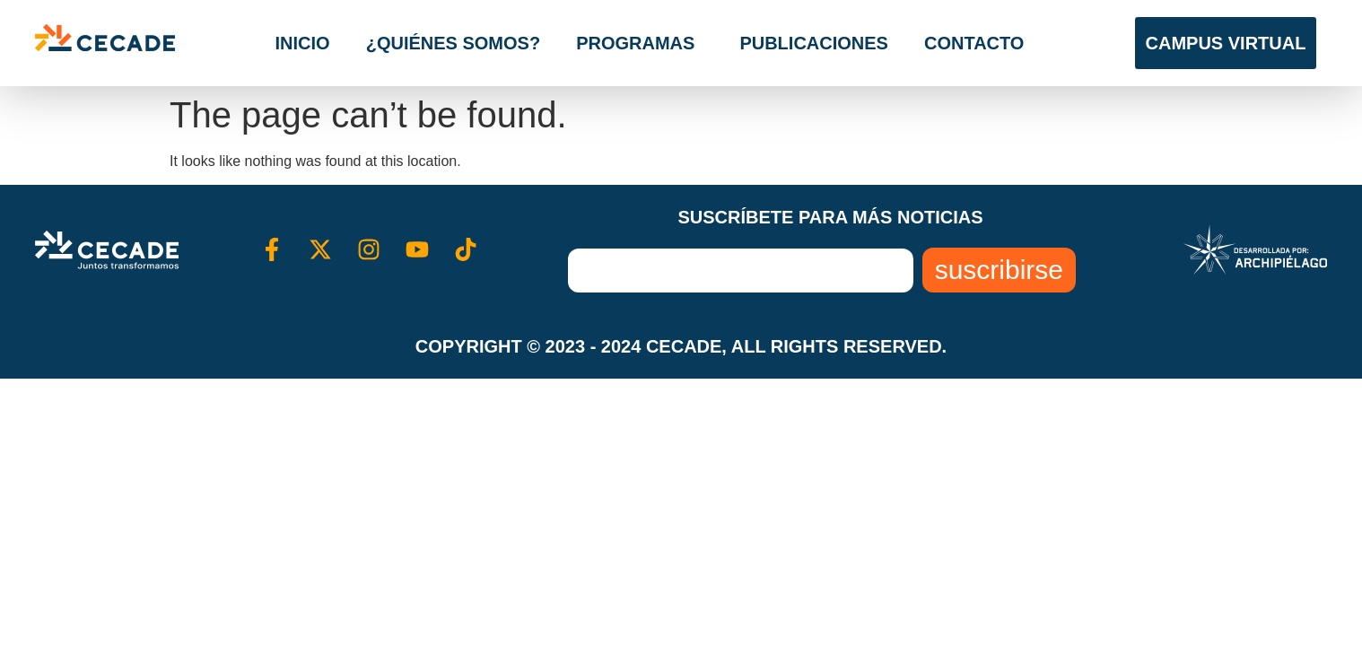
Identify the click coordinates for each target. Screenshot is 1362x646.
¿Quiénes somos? (453, 43)
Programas (639, 43)
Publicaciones (813, 43)
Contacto (974, 43)
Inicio (302, 43)
